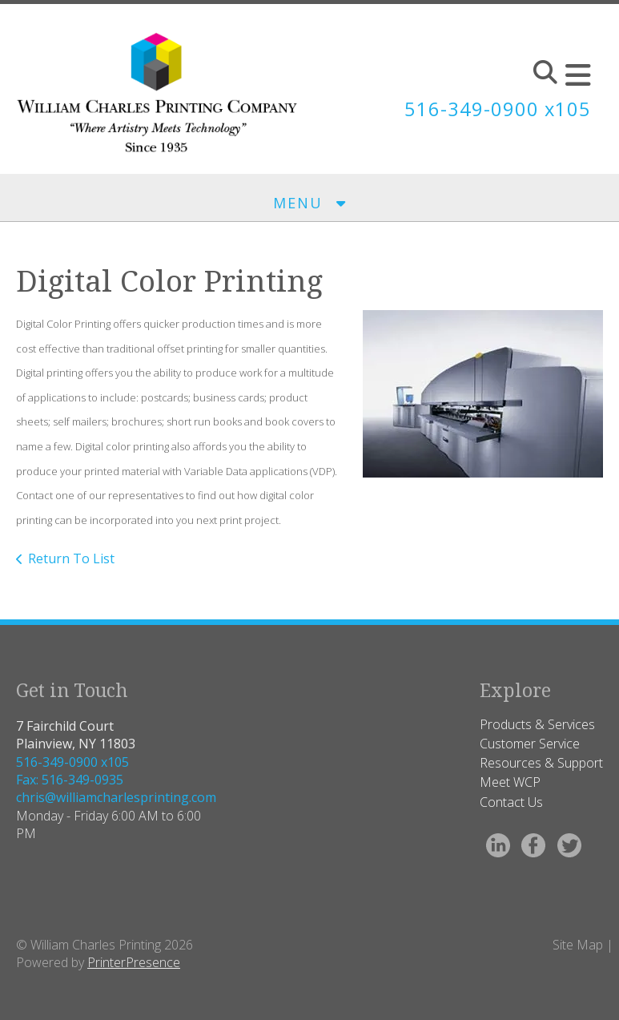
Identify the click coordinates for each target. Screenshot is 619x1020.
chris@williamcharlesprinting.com (116, 797)
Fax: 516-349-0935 (69, 779)
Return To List (71, 558)
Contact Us (511, 802)
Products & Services (537, 724)
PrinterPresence (133, 962)
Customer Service (530, 743)
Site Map (578, 944)
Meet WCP (510, 782)
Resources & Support (541, 763)
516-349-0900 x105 (497, 108)
